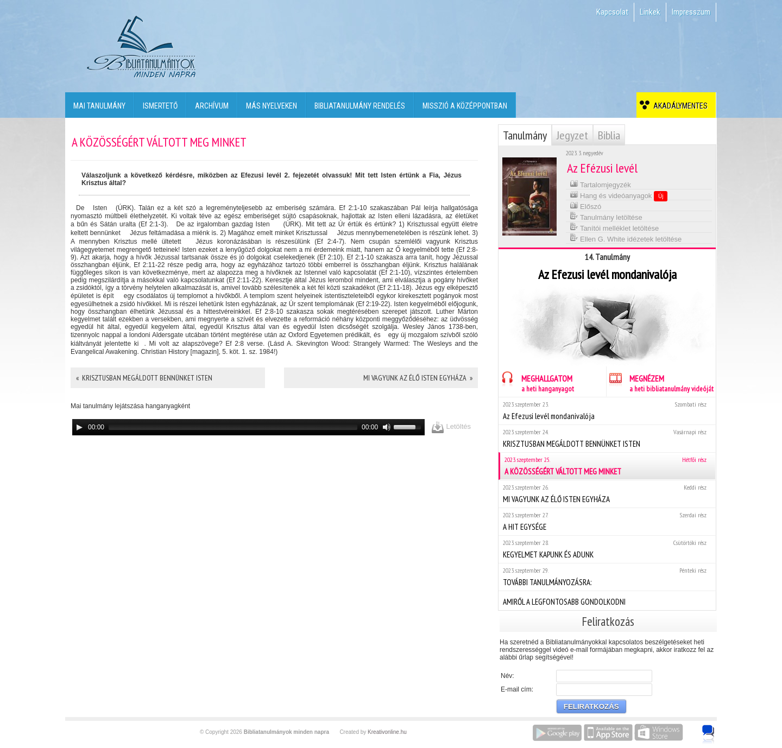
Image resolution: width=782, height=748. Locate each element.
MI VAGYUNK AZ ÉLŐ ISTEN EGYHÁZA (607, 493)
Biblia (609, 135)
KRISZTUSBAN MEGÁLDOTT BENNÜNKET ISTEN (607, 438)
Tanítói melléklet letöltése (614, 227)
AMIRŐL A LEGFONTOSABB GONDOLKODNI (607, 600)
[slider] (233, 427)
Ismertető (160, 106)
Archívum (212, 106)
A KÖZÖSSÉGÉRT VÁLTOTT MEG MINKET (607, 466)
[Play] (79, 427)
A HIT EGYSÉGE (607, 521)
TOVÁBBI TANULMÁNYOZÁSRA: (607, 576)
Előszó (586, 205)
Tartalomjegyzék (600, 184)
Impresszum (691, 12)
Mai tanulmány (99, 106)
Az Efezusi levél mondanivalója (607, 410)
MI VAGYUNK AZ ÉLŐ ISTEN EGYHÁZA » (417, 378)
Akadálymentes (679, 106)
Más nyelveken (271, 106)
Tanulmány (525, 135)
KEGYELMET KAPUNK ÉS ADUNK (607, 549)
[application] (248, 427)
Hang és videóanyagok (619, 195)
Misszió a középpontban (464, 106)
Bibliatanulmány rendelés (359, 106)
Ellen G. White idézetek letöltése (626, 238)
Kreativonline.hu (387, 732)
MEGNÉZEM (660, 382)
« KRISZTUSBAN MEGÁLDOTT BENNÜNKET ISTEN (144, 378)
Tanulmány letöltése (606, 216)
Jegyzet (572, 135)
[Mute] (386, 427)
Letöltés (451, 427)
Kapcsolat (612, 12)
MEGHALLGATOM (536, 382)
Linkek (650, 12)
